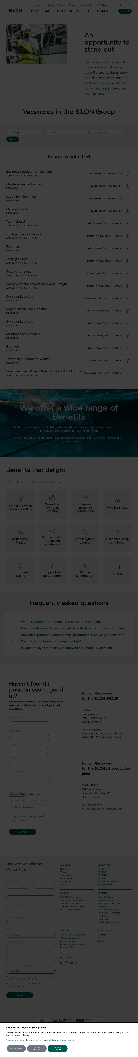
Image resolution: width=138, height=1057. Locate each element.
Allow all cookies (57, 1048)
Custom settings (37, 1048)
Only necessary (16, 1048)
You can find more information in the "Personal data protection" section (40, 1040)
